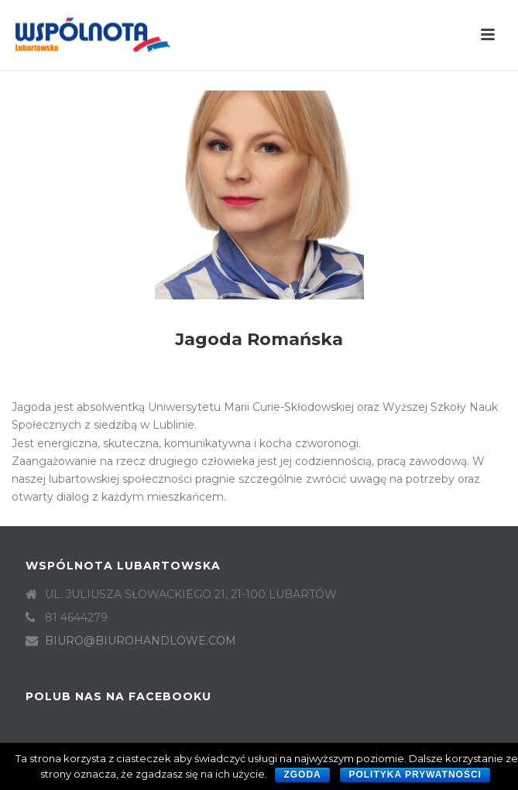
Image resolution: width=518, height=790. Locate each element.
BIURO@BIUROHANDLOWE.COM (140, 641)
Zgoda (302, 774)
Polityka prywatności (415, 774)
